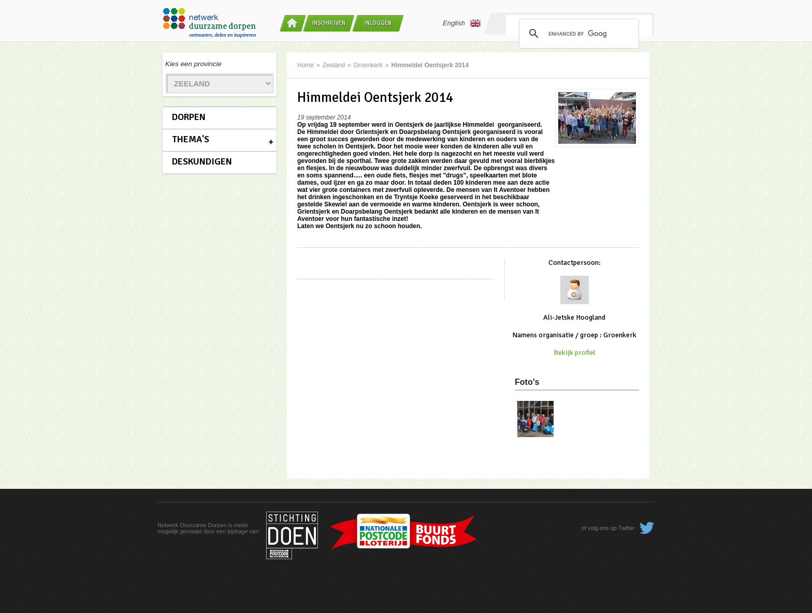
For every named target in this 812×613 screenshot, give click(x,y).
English (462, 23)
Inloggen (378, 23)
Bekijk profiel (575, 352)
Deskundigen (202, 161)
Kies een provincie (193, 64)
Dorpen (189, 117)
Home (305, 65)
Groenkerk (368, 65)
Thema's (190, 139)
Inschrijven (328, 23)
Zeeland (334, 65)
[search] (577, 33)
